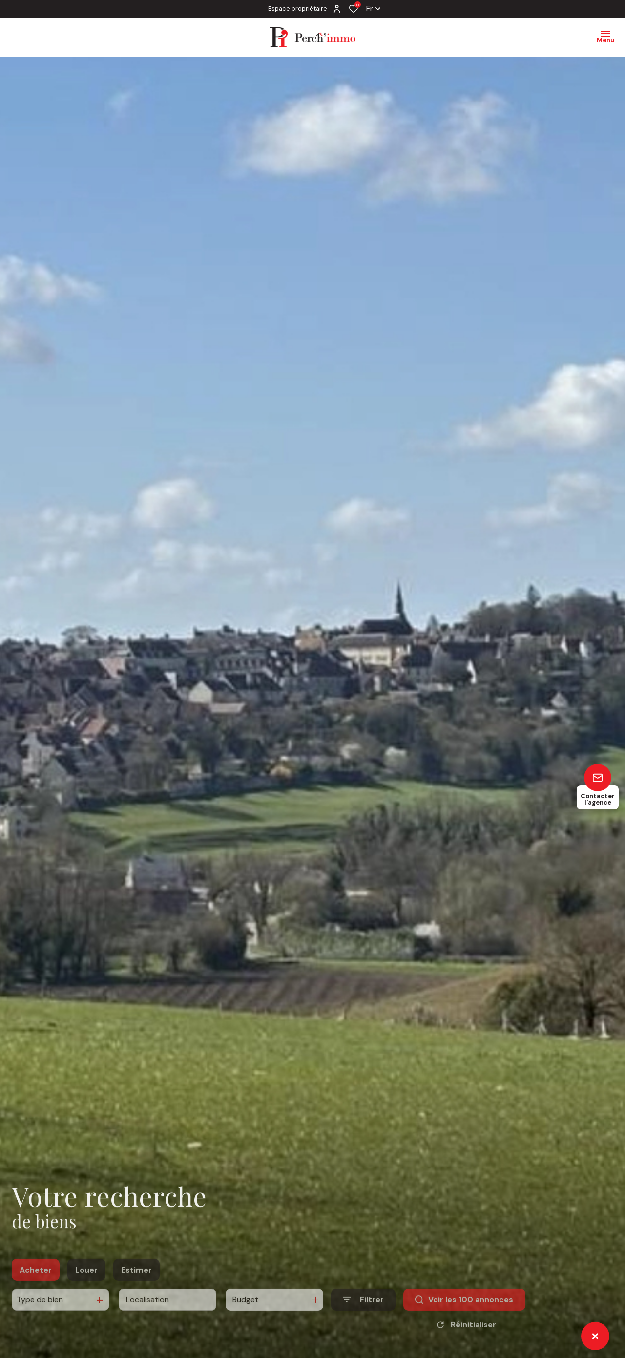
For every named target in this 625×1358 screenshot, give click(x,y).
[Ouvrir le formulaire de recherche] (363, 1314)
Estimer (136, 1284)
